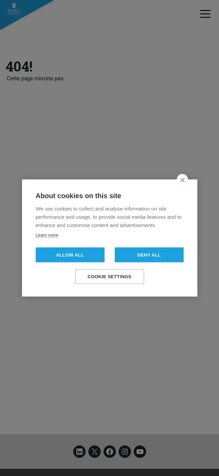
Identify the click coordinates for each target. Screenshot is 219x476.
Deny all (149, 255)
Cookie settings (110, 276)
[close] (182, 180)
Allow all (70, 255)
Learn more (47, 235)
